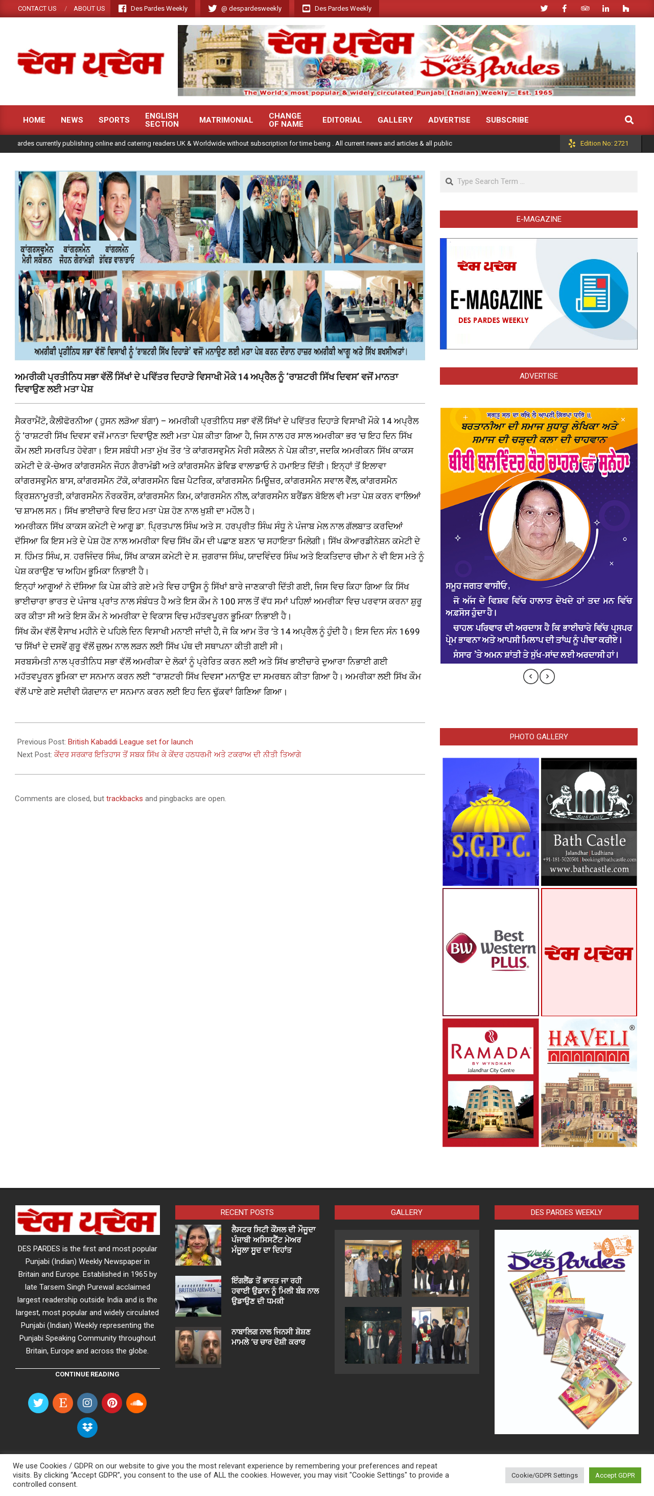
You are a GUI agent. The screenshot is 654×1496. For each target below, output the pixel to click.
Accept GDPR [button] (615, 1475)
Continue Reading (87, 1374)
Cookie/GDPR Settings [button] (544, 1475)
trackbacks (124, 798)
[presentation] (531, 676)
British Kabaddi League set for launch (130, 741)
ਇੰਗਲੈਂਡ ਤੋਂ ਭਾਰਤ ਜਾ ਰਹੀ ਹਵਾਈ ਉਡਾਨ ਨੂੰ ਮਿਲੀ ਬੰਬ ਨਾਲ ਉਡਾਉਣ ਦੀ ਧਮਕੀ (275, 1291)
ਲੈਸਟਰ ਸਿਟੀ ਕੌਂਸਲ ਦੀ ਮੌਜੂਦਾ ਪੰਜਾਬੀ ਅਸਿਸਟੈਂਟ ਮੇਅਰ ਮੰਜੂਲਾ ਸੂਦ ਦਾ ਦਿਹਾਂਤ (273, 1240)
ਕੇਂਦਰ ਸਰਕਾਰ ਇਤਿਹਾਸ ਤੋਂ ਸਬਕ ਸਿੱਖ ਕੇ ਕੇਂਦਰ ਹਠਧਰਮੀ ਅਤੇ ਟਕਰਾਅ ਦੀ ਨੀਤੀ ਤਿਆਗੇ (177, 754)
